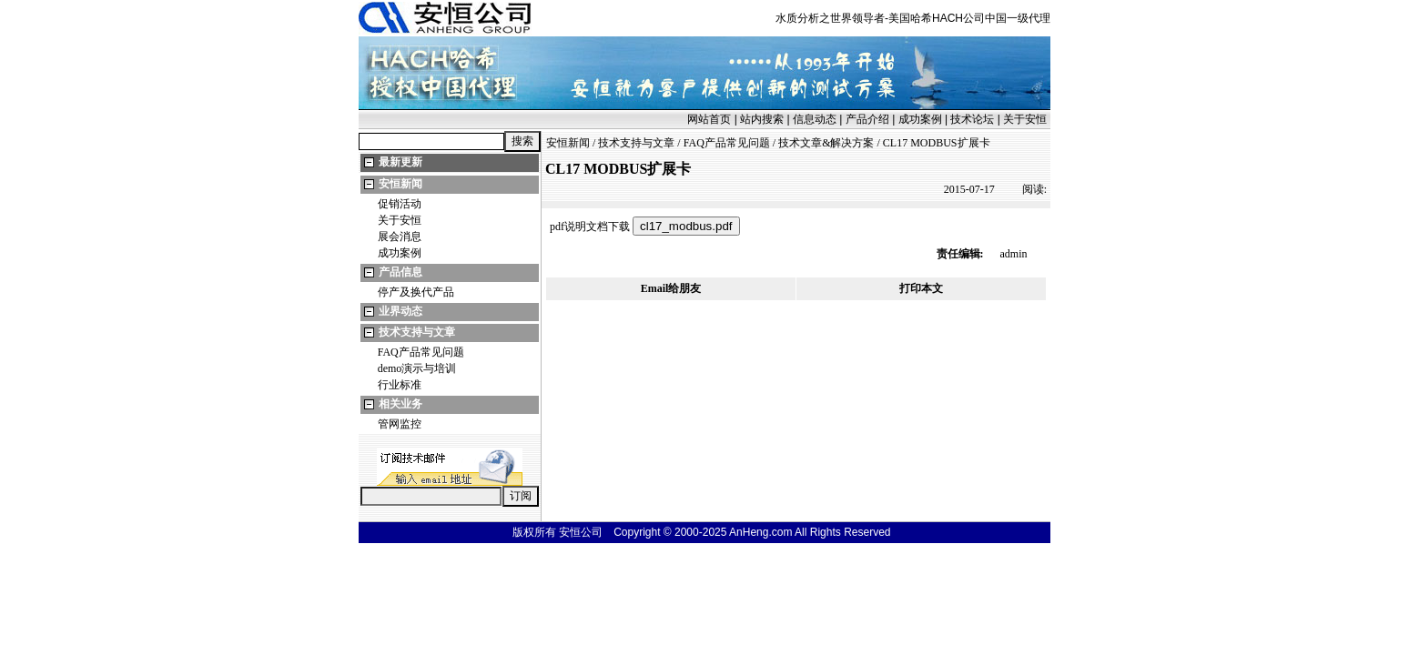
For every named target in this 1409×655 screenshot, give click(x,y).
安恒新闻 (400, 183)
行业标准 (399, 384)
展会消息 (399, 236)
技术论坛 (972, 119)
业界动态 (400, 311)
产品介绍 (867, 119)
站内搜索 (762, 119)
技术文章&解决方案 (826, 142)
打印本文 (921, 288)
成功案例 (920, 119)
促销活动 (399, 203)
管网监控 (399, 424)
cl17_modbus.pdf (686, 226)
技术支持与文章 (417, 332)
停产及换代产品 (416, 292)
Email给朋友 (671, 288)
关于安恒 (1025, 119)
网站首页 (709, 119)
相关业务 (400, 404)
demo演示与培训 (417, 368)
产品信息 (400, 272)
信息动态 (814, 119)
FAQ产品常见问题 (421, 352)
